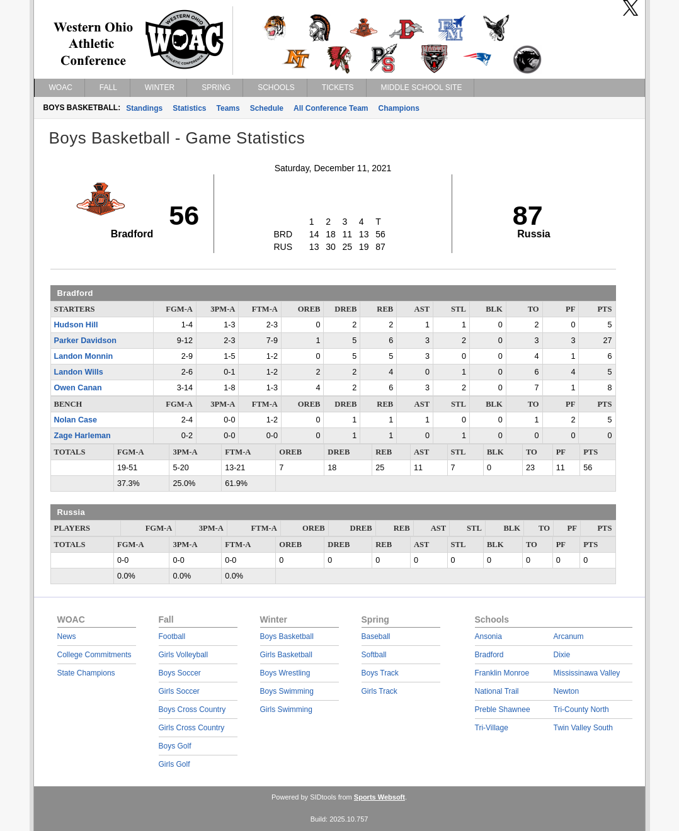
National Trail (497, 691)
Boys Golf (175, 746)
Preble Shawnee (502, 709)
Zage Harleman (82, 435)
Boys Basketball (287, 636)
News (66, 636)
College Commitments (94, 654)
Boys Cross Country (192, 709)
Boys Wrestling (285, 673)
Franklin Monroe (502, 673)
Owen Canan (78, 387)
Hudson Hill (76, 324)
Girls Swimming (286, 709)
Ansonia (488, 636)
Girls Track (379, 691)
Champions (399, 108)
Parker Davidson (85, 340)
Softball (374, 654)
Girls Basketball (286, 654)
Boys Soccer (180, 673)
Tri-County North (581, 709)
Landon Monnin (83, 356)
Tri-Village (491, 727)
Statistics (189, 108)
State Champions (86, 673)
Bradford (489, 654)
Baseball (376, 636)
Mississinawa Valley (587, 673)
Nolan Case (76, 420)
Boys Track (380, 673)
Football (172, 636)
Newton (566, 691)
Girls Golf (174, 764)
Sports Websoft (379, 797)
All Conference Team (331, 108)
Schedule (266, 108)
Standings (144, 108)
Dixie (562, 654)
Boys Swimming (287, 691)
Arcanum (569, 636)
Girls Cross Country (192, 727)
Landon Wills (78, 372)
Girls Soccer (179, 691)
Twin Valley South (583, 727)
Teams (228, 108)
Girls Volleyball (183, 654)
